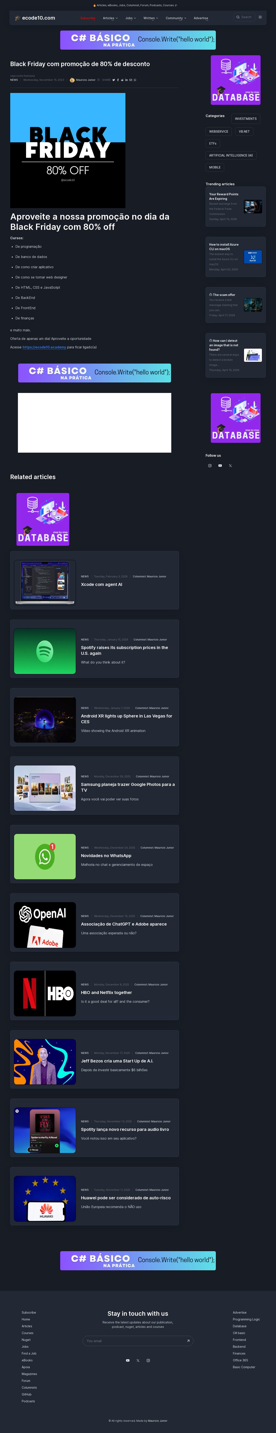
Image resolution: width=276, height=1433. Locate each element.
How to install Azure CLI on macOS (224, 247)
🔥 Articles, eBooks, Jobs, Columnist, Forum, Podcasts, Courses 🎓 (135, 5)
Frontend (239, 1340)
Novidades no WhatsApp (106, 855)
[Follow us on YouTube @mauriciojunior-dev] (127, 1360)
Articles (27, 1326)
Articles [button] (108, 18)
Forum (26, 1380)
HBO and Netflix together (106, 992)
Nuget (26, 1340)
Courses (27, 1333)
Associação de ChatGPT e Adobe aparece (124, 924)
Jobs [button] (129, 18)
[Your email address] (138, 1341)
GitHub (27, 1394)
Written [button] (149, 18)
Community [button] (174, 18)
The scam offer (224, 295)
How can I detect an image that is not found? (223, 345)
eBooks (27, 1360)
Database (240, 1326)
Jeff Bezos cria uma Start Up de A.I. (117, 1061)
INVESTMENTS (246, 118)
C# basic (239, 1333)
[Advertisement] (94, 423)
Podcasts (28, 1401)
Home (26, 1319)
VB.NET (244, 131)
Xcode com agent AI (101, 584)
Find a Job (29, 1353)
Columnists (29, 1387)
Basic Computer (244, 1367)
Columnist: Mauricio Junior (149, 576)
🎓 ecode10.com (35, 18)
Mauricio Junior (83, 80)
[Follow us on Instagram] (210, 465)
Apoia (26, 1367)
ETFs (212, 143)
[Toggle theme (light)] (260, 17)
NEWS (14, 79)
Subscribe (87, 18)
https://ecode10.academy (44, 347)
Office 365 (240, 1360)
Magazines (29, 1374)
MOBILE (215, 167)
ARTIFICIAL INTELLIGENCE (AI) (231, 155)
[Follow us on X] (230, 465)
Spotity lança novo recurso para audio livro (125, 1129)
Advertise (201, 18)
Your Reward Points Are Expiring (223, 196)
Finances (239, 1353)
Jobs (25, 1346)
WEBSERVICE (218, 131)
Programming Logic (246, 1319)
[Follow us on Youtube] (220, 465)
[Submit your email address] (188, 1341)
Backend (239, 1346)
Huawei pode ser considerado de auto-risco (126, 1197)
